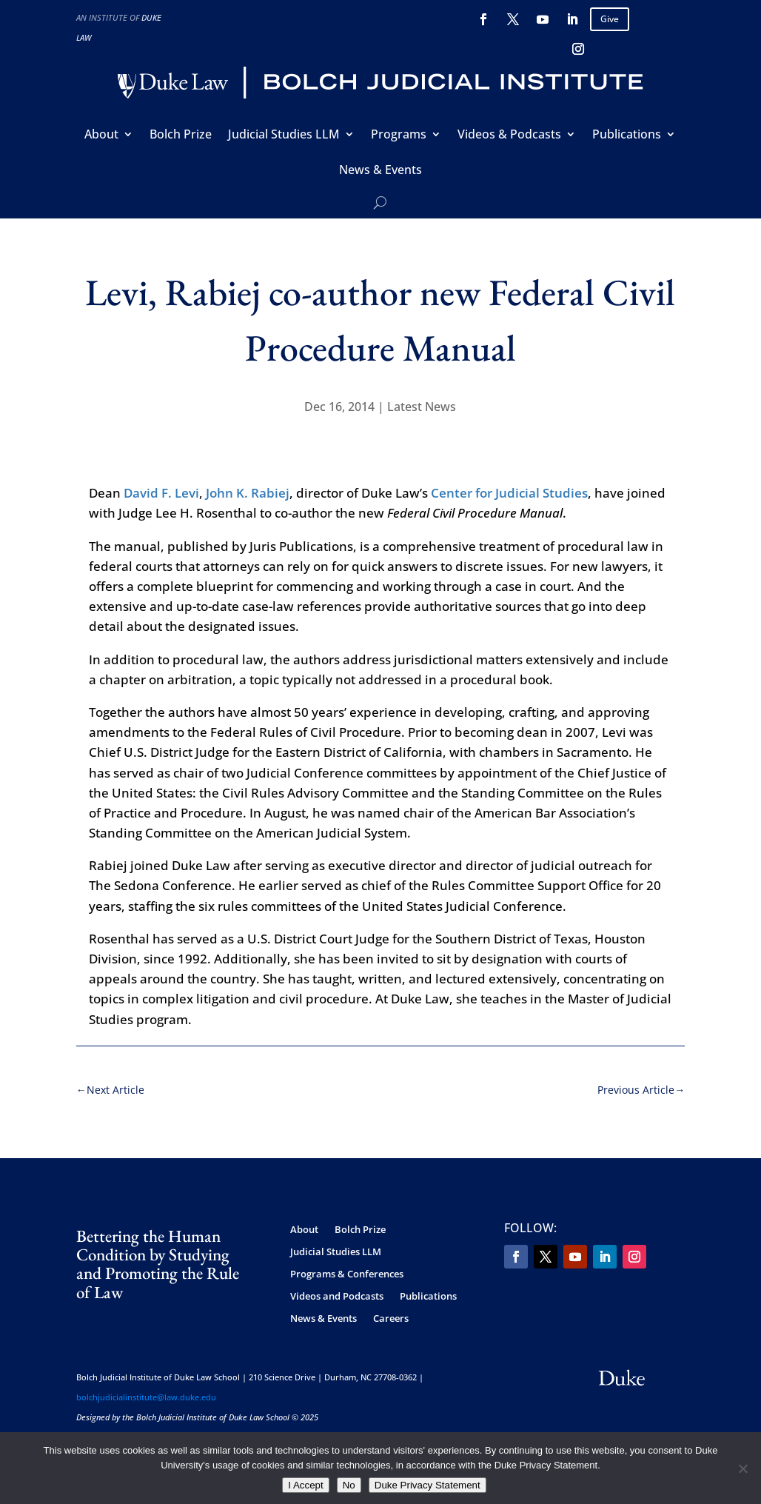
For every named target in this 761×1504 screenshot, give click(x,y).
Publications (626, 135)
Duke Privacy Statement (427, 1485)
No (349, 1485)
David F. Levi (161, 492)
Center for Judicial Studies (509, 492)
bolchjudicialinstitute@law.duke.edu (146, 1397)
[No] (742, 1468)
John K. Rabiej (247, 492)
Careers (391, 1319)
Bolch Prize (181, 135)
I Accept (305, 1485)
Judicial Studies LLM (284, 135)
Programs (398, 135)
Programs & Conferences (346, 1274)
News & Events (380, 171)
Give (609, 19)
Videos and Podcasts (336, 1297)
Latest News (421, 406)
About (101, 135)
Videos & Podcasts (509, 135)
